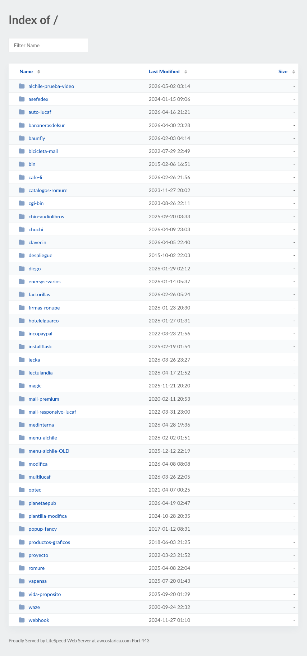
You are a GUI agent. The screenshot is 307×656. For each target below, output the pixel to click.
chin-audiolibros (41, 216)
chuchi (31, 229)
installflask (35, 346)
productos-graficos (44, 542)
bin (27, 164)
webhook (34, 620)
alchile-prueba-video (46, 86)
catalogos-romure (43, 190)
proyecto (33, 555)
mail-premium (39, 399)
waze (29, 607)
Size (283, 71)
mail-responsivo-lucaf (47, 412)
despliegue (35, 255)
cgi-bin (31, 203)
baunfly (32, 138)
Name (26, 71)
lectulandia (35, 372)
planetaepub (37, 503)
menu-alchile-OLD (44, 451)
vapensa (33, 581)
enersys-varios (39, 281)
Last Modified (164, 71)
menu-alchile (38, 437)
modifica (33, 464)
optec (30, 490)
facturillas (34, 294)
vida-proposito (40, 594)
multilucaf (35, 477)
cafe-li (30, 177)
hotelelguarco (39, 320)
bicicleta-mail (38, 151)
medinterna (36, 425)
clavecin (32, 242)
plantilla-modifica (43, 516)
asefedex (33, 99)
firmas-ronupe (39, 307)
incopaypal (35, 333)
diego (30, 268)
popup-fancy (38, 529)
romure (32, 568)
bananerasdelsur (42, 125)
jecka (29, 360)
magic (30, 385)
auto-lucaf (35, 112)
